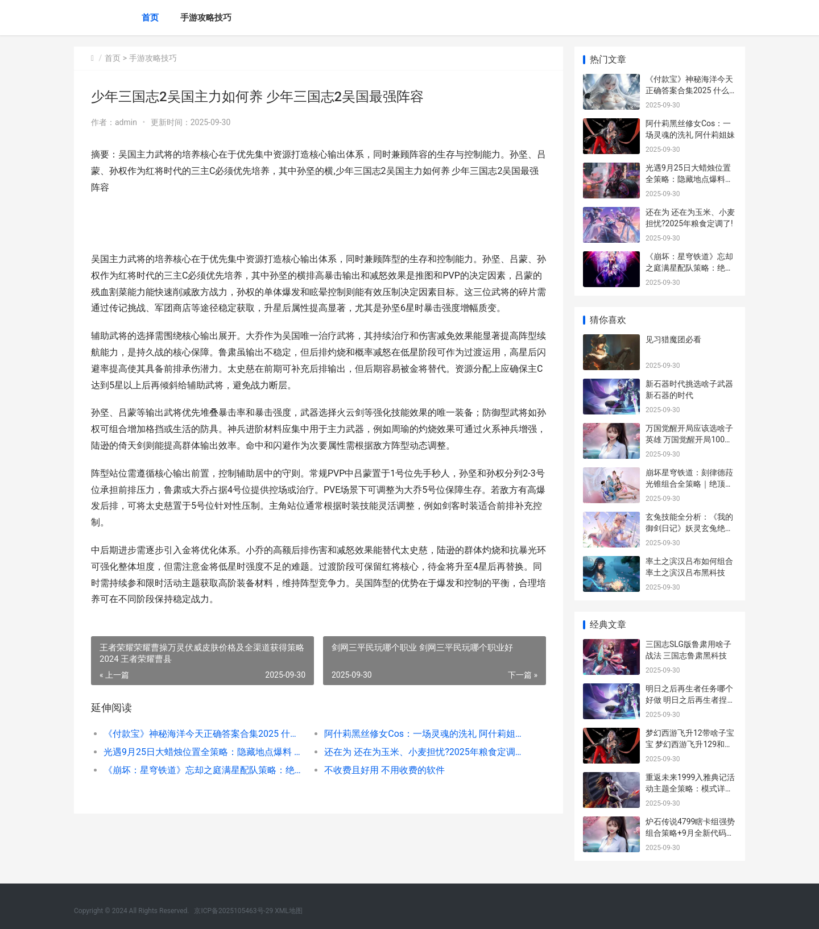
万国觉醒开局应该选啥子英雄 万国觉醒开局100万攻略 (689, 439)
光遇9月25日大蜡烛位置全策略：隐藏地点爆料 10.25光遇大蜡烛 (203, 751)
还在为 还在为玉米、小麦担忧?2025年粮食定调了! (423, 751)
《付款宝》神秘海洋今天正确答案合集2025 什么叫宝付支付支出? (203, 733)
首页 (150, 18)
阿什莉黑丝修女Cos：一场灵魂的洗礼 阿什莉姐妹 (423, 733)
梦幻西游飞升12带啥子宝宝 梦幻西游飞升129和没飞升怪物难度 (690, 744)
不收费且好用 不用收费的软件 (384, 770)
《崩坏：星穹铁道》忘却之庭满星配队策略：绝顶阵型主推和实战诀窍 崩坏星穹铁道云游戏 (203, 770)
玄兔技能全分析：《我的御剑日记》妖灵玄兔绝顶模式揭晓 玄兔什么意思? (689, 528)
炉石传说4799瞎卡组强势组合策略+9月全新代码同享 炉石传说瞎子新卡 (690, 832)
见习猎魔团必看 (673, 339)
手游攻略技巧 (205, 18)
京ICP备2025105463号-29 (233, 911)
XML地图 (288, 911)
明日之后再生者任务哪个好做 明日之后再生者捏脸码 (690, 699)
